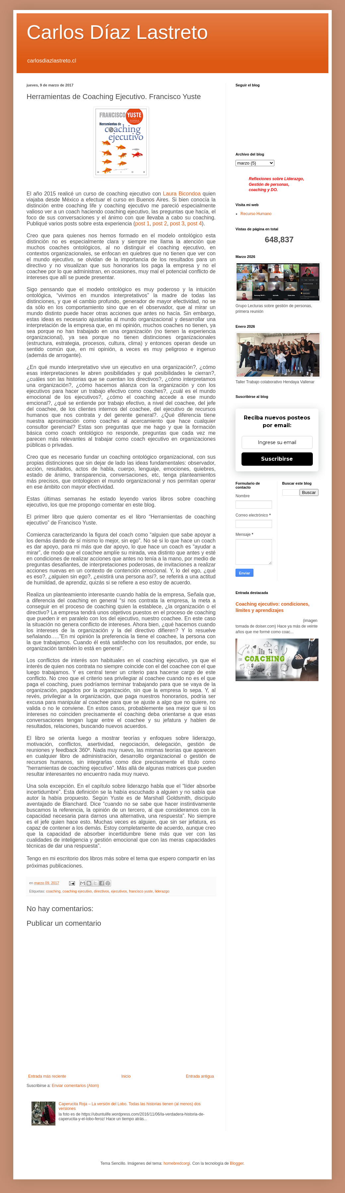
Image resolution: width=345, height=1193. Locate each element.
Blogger (236, 1163)
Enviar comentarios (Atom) (75, 1085)
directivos (101, 891)
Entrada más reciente (47, 1076)
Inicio (126, 1076)
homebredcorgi (177, 1163)
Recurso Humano (256, 213)
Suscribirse (277, 459)
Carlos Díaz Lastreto (117, 32)
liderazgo (162, 891)
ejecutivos (119, 891)
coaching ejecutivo (77, 891)
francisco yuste (141, 891)
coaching (53, 891)
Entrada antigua (200, 1076)
